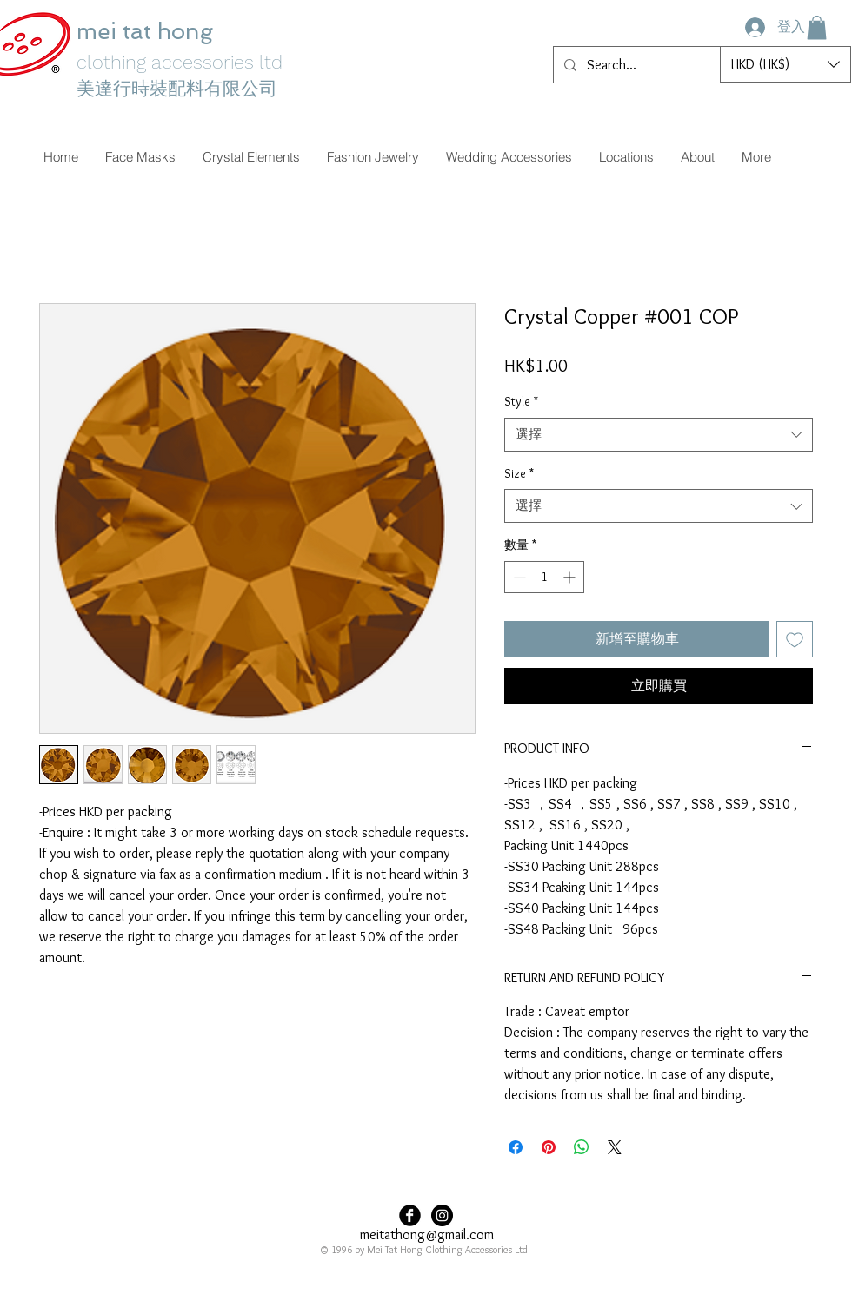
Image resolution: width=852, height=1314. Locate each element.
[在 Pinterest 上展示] (548, 1147)
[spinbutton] (544, 577)
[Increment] (571, 577)
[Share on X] (614, 1147)
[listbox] (785, 64)
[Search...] (635, 65)
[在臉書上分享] (515, 1147)
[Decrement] (518, 577)
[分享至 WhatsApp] (581, 1147)
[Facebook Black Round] (410, 1215)
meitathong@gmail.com (427, 1234)
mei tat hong (148, 31)
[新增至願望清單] (794, 639)
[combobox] (658, 435)
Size (519, 473)
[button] (817, 27)
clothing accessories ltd (180, 62)
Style (521, 401)
